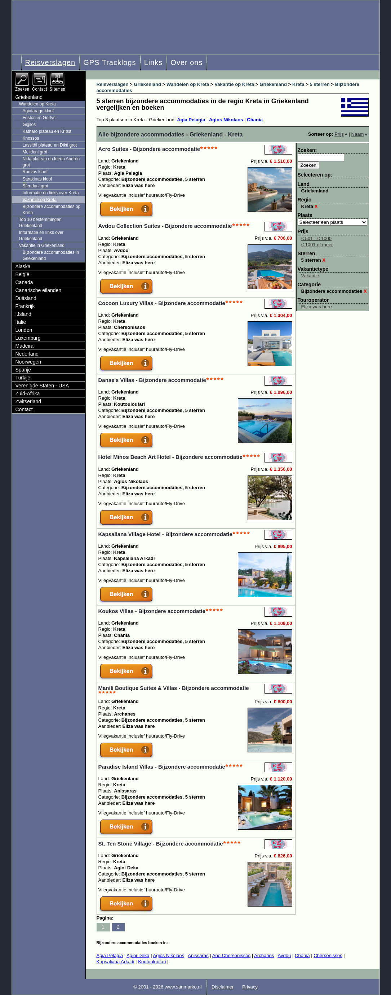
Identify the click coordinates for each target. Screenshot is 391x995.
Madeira (24, 346)
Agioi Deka (137, 955)
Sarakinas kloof (37, 179)
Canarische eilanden (38, 290)
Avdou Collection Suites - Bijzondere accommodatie (165, 226)
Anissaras (198, 955)
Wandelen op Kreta (37, 104)
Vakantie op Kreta (40, 199)
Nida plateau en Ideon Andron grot (51, 162)
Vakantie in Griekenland (42, 245)
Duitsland (25, 298)
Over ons (186, 62)
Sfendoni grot (35, 185)
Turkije (23, 378)
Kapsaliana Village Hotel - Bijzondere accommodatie (165, 534)
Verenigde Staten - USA (42, 385)
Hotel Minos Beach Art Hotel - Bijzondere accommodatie (170, 457)
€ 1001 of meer (317, 244)
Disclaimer (223, 987)
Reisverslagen (50, 62)
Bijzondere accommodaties (334, 291)
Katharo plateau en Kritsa (47, 131)
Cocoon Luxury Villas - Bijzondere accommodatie (161, 303)
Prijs (340, 134)
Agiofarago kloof (38, 110)
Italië (20, 322)
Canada (24, 282)
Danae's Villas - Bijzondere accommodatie (152, 380)
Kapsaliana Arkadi (115, 961)
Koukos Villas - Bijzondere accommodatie (151, 611)
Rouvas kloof (35, 171)
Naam (359, 134)
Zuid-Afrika (27, 393)
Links (153, 62)
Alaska (23, 266)
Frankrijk (25, 306)
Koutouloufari (152, 961)
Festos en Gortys (39, 117)
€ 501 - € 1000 (316, 238)
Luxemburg (28, 338)
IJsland (23, 314)
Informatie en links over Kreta (51, 192)
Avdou (284, 955)
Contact (24, 409)
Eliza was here (316, 306)
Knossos (31, 138)
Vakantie (310, 275)
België (22, 274)
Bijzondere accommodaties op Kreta (52, 209)
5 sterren (313, 260)
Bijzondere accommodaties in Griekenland (51, 255)
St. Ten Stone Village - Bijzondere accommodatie (160, 843)
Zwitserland (28, 401)
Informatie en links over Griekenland (41, 235)
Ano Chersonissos (231, 955)
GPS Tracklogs (109, 62)
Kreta (235, 134)
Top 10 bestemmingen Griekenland (40, 222)
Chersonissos (328, 955)
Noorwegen (28, 362)
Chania (255, 119)
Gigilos (29, 124)
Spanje (23, 370)
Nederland (27, 354)
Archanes (264, 955)
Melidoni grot (35, 152)
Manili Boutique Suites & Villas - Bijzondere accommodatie (173, 688)
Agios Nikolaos (226, 119)
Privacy (250, 987)
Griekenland (206, 134)
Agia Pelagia (191, 119)
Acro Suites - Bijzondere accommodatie (149, 149)
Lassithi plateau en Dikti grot (50, 145)
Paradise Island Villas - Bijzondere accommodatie (161, 766)
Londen (23, 330)
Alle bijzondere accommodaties (141, 134)
